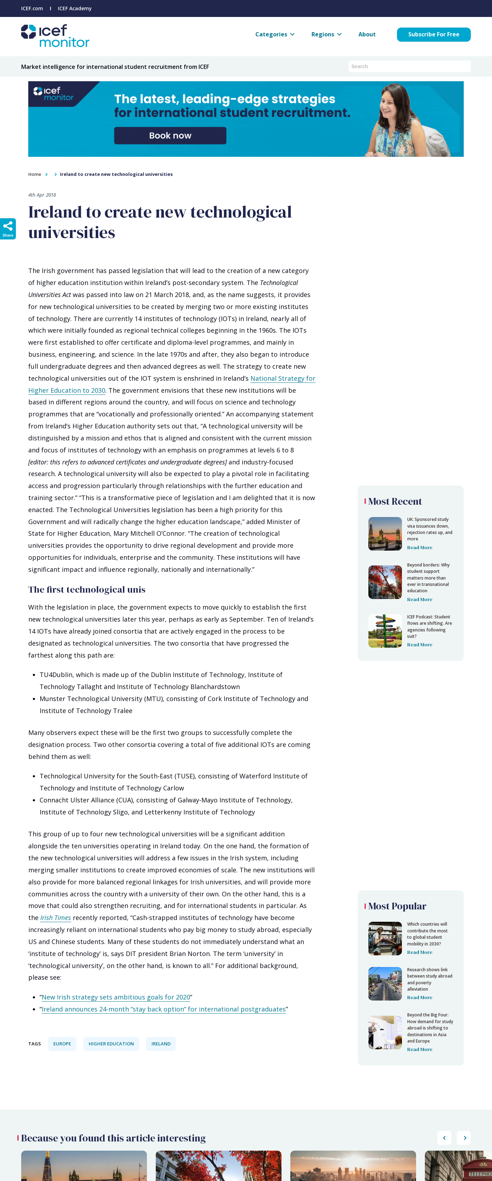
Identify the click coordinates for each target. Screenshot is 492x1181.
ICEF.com (32, 8)
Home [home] (34, 174)
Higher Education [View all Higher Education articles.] (111, 1043)
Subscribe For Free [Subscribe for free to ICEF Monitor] (434, 34)
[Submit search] (465, 66)
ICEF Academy (75, 8)
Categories (271, 34)
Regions (323, 34)
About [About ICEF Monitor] (367, 34)
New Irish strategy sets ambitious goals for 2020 (116, 997)
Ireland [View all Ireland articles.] (161, 1043)
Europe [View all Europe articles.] (62, 1043)
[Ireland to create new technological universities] (410, 533)
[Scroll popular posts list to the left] (464, 1138)
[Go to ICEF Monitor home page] (55, 45)
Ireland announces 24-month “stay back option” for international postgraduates (164, 1009)
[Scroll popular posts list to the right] (444, 1138)
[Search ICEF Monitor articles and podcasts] (404, 66)
